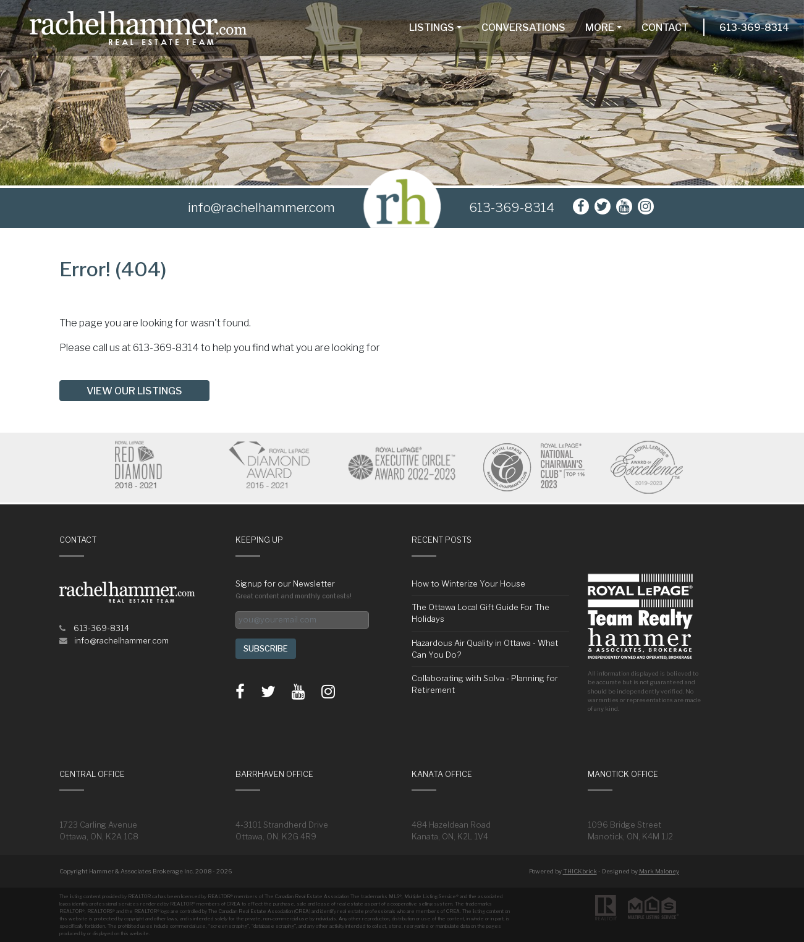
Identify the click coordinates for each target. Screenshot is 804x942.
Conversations (523, 27)
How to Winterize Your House (468, 583)
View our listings (134, 391)
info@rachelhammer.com (121, 640)
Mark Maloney (659, 871)
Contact (664, 27)
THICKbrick (580, 871)
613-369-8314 (754, 27)
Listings (431, 27)
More (599, 27)
